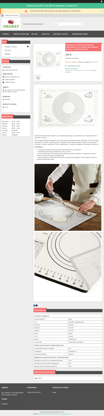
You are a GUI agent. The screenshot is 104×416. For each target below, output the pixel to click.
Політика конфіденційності (63, 414)
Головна (5, 34)
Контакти (45, 34)
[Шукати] (82, 24)
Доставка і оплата (60, 34)
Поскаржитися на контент (46, 414)
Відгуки (7, 54)
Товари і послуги (20, 34)
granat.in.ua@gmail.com (12, 77)
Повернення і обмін (80, 34)
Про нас (34, 34)
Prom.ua (62, 412)
